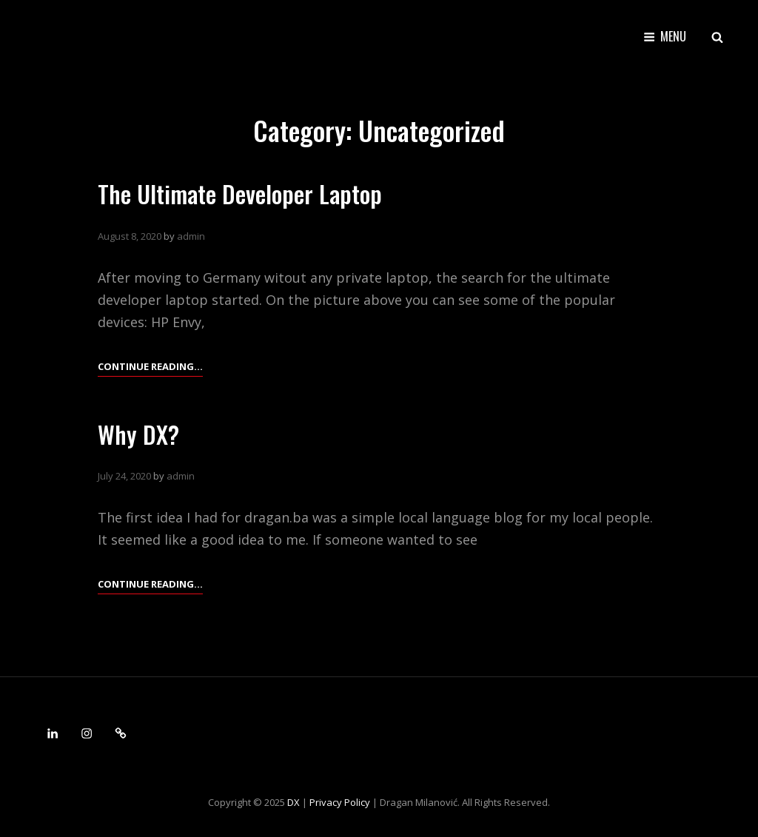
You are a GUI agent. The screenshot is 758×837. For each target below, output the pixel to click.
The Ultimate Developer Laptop (240, 193)
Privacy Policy (339, 802)
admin (191, 236)
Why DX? (138, 434)
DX (293, 802)
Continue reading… (150, 366)
